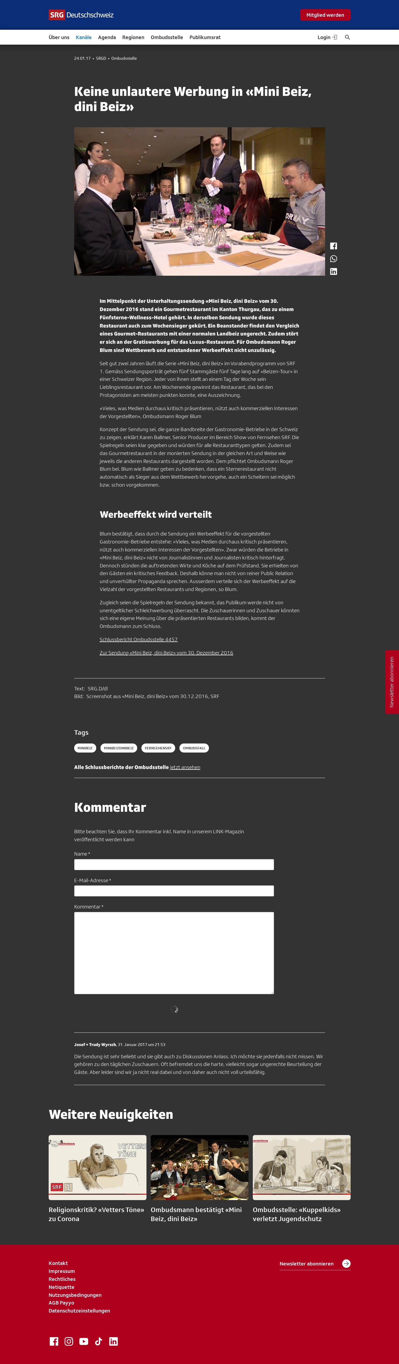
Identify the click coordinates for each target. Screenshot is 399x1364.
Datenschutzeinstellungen (79, 1311)
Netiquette (61, 1287)
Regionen (133, 37)
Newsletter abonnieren (315, 1263)
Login (328, 37)
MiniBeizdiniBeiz (119, 748)
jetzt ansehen (185, 767)
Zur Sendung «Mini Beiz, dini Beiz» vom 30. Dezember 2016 (166, 653)
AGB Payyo (61, 1303)
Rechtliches (62, 1279)
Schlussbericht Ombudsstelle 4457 (139, 639)
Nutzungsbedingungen (75, 1295)
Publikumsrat (205, 37)
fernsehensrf (158, 748)
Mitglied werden (325, 15)
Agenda (107, 37)
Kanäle (84, 37)
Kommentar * (88, 907)
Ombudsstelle (167, 37)
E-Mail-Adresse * (92, 880)
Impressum (62, 1271)
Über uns (59, 37)
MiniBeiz (85, 748)
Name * (82, 854)
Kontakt (58, 1263)
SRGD (101, 58)
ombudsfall (194, 748)
